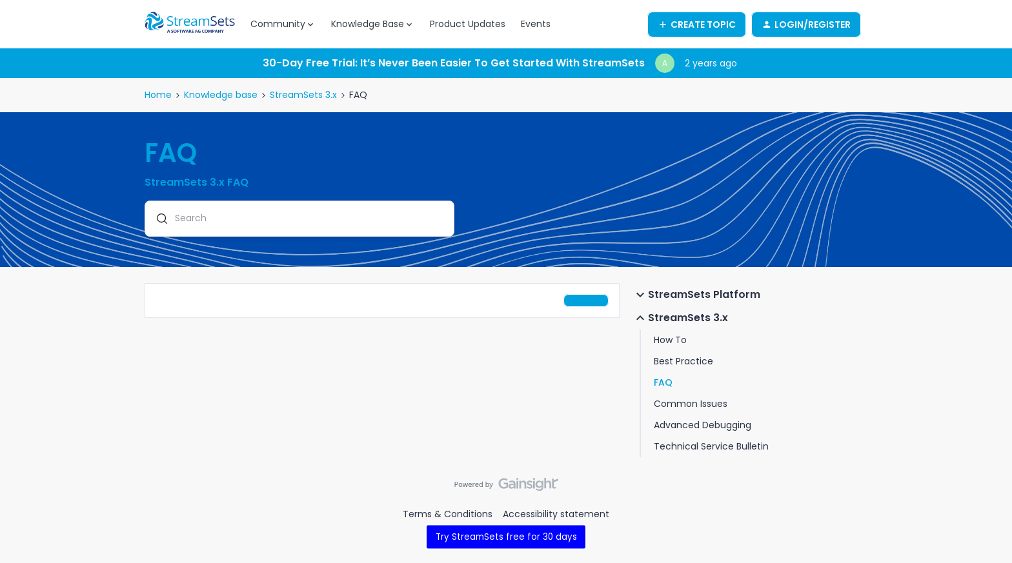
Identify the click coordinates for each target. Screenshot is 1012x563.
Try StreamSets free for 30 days (506, 537)
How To (670, 339)
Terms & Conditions (447, 514)
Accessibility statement (556, 514)
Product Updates (467, 23)
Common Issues (690, 403)
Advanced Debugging (702, 425)
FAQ (663, 382)
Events (536, 23)
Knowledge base (221, 94)
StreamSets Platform (696, 294)
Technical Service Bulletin (711, 446)
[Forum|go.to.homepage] (190, 24)
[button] (696, 24)
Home (158, 94)
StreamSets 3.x (303, 94)
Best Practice (683, 361)
